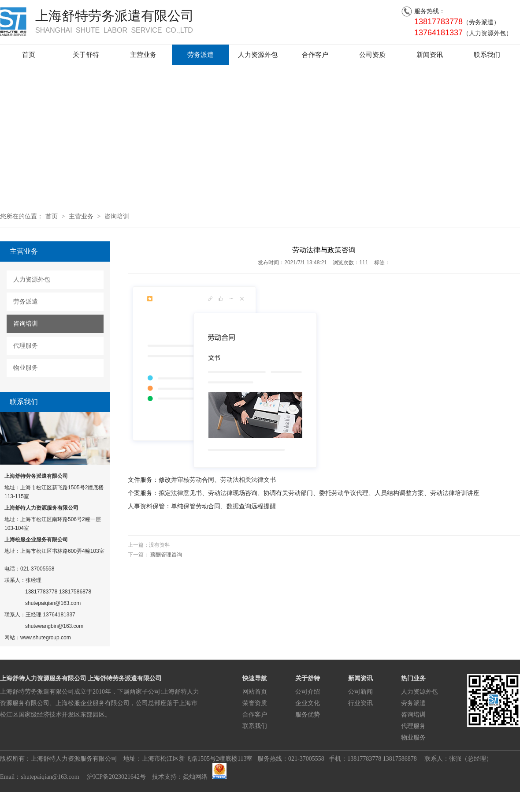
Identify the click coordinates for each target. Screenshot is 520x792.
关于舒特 (86, 54)
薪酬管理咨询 (166, 555)
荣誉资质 (254, 703)
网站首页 (254, 691)
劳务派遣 (200, 54)
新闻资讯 (429, 54)
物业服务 (25, 367)
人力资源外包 (258, 54)
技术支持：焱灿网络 (180, 776)
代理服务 (25, 345)
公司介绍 (307, 691)
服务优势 (307, 714)
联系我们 (487, 54)
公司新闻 (360, 691)
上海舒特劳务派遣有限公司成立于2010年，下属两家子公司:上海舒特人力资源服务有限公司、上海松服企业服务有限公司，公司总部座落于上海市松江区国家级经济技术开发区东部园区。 (99, 703)
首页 (28, 54)
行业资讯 (360, 703)
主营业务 (143, 54)
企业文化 (307, 703)
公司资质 (372, 54)
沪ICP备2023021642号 (115, 776)
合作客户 (315, 54)
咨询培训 (116, 216)
